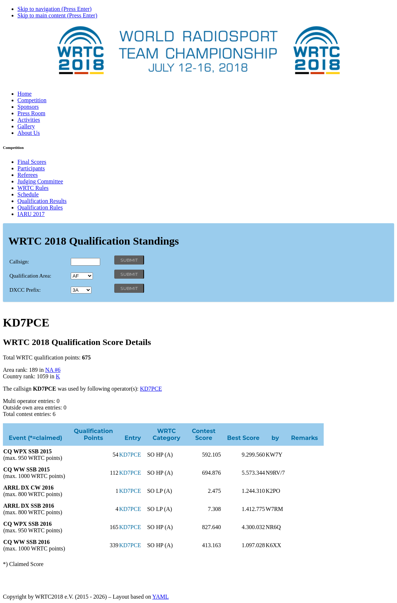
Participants (31, 168)
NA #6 (52, 370)
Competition (31, 100)
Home (24, 94)
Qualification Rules (40, 207)
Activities (28, 120)
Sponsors (28, 107)
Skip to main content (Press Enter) (57, 15)
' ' (82, 276)
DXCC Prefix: (25, 290)
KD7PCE (151, 389)
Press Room (31, 113)
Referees (27, 175)
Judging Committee (40, 181)
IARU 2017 (31, 214)
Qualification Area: (30, 276)
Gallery (26, 126)
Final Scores (31, 162)
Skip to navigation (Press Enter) (54, 9)
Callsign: (19, 262)
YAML (160, 597)
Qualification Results (42, 201)
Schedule (28, 194)
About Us (28, 133)
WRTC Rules (33, 188)
